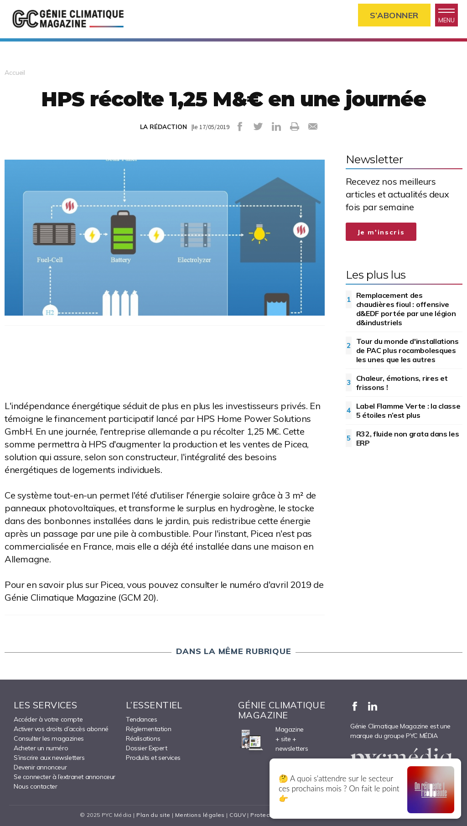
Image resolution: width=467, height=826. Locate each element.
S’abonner (394, 15)
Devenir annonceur (40, 767)
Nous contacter (35, 786)
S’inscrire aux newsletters (49, 757)
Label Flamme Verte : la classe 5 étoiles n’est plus (408, 410)
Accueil (15, 72)
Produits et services (153, 757)
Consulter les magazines (49, 738)
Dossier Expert (146, 748)
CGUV (237, 814)
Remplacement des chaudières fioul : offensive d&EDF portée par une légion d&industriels (406, 309)
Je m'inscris (381, 232)
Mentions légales (200, 814)
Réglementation (148, 729)
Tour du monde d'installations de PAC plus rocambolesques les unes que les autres (407, 350)
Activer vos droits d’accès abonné (61, 729)
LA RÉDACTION (163, 126)
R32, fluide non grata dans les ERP (407, 438)
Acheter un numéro (41, 748)
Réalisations (143, 738)
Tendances (141, 719)
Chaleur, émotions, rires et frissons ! (402, 383)
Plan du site (153, 814)
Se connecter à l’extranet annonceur (64, 777)
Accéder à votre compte (48, 719)
